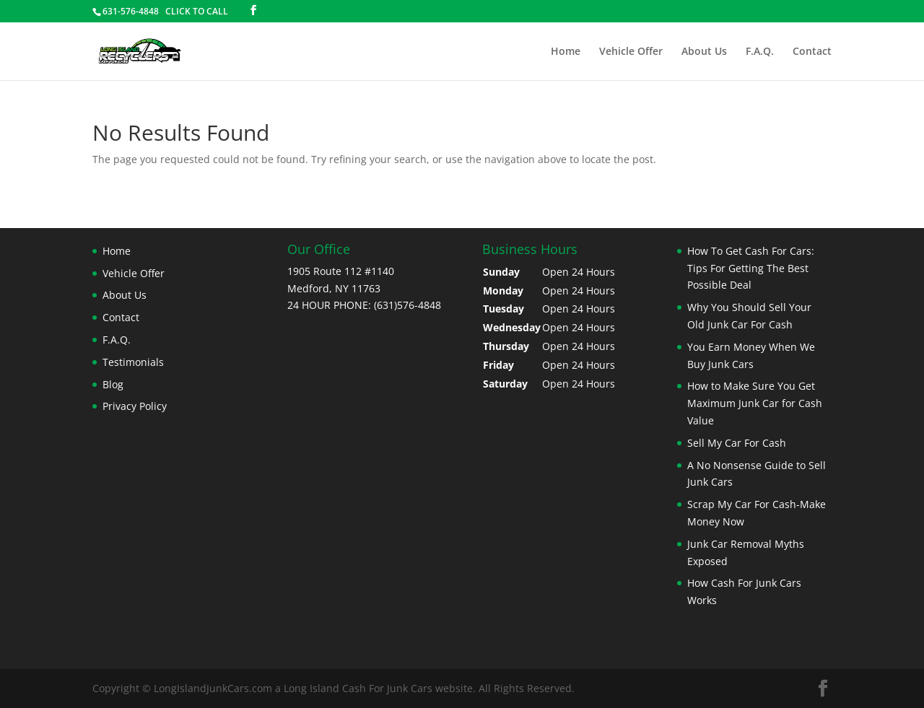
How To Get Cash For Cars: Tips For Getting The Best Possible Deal (750, 268)
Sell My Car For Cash (736, 443)
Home (565, 52)
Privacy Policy (135, 406)
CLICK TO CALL (196, 11)
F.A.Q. (760, 52)
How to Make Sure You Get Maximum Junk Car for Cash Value (754, 403)
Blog (113, 384)
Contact (812, 52)
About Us (704, 52)
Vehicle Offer (631, 52)
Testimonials (133, 362)
